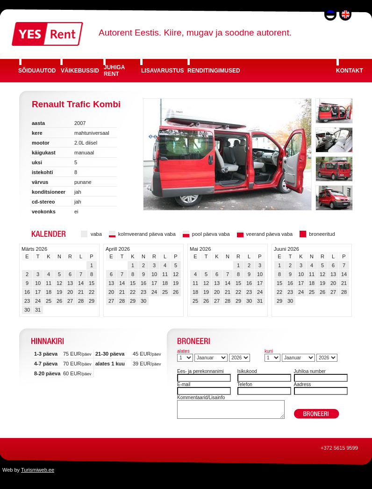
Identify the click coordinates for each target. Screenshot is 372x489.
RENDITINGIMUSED (213, 70)
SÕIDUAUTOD (37, 70)
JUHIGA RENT (114, 70)
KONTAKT (349, 70)
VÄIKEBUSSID (80, 70)
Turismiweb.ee (37, 470)
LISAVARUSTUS (162, 70)
